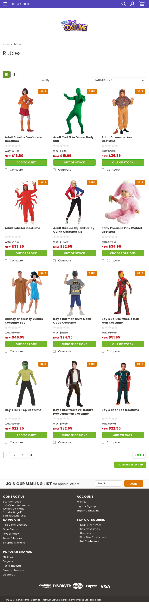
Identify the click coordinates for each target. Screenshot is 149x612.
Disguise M (9, 574)
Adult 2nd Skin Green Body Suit (73, 139)
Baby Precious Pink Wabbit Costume (122, 230)
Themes (85, 533)
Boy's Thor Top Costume (120, 410)
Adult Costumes (90, 525)
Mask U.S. (8, 556)
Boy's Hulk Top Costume (23, 410)
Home (6, 44)
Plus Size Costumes (93, 537)
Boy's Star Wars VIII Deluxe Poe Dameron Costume (73, 412)
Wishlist (81, 501)
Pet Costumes (89, 541)
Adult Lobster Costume (22, 228)
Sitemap (35, 599)
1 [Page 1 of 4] (6, 455)
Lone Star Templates (90, 599)
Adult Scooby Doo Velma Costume (23, 139)
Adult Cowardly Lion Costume (117, 139)
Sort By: (45, 80)
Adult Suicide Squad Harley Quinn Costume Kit (73, 230)
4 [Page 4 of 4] (31, 455)
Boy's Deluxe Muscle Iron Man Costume (120, 321)
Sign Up (91, 506)
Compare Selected (130, 464)
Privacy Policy (11, 533)
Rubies (17, 44)
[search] (123, 4)
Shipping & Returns (88, 510)
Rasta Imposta (12, 565)
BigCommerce (60, 599)
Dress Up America (13, 570)
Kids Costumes (90, 529)
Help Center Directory (15, 524)
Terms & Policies (12, 538)
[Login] (132, 4)
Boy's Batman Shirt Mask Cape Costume (72, 321)
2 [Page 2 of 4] (14, 455)
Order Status (10, 529)
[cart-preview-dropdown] (141, 4)
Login (80, 506)
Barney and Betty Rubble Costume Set (24, 321)
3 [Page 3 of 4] (22, 455)
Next (140, 455)
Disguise (8, 561)
